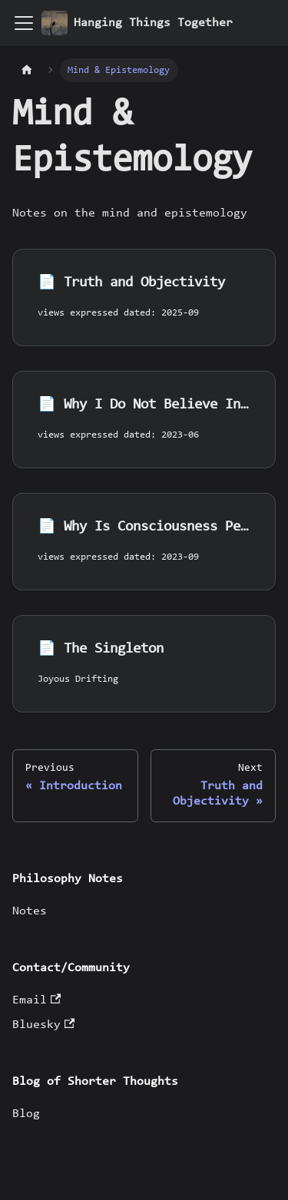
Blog (26, 1114)
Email (36, 1000)
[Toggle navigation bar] (23, 23)
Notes (29, 911)
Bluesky (43, 1025)
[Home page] (26, 70)
